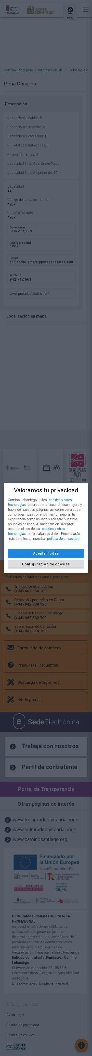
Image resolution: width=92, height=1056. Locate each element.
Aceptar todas (46, 553)
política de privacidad (63, 539)
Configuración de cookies (46, 564)
